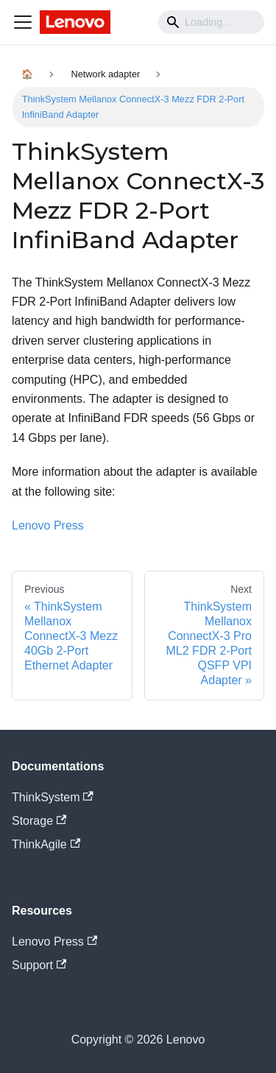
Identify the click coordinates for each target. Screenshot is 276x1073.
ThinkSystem (52, 797)
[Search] (211, 22)
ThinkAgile (46, 844)
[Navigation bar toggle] (23, 22)
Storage (39, 821)
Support (39, 965)
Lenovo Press (48, 525)
